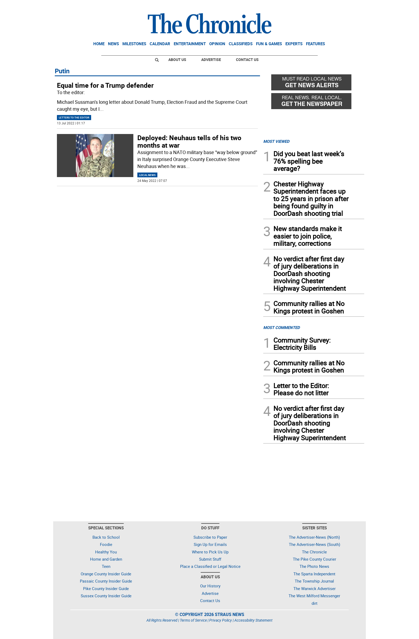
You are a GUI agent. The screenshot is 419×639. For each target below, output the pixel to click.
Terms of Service (193, 620)
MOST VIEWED (276, 141)
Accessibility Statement (253, 620)
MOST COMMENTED (281, 327)
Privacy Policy (220, 620)
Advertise (211, 59)
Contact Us (247, 59)
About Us (177, 59)
